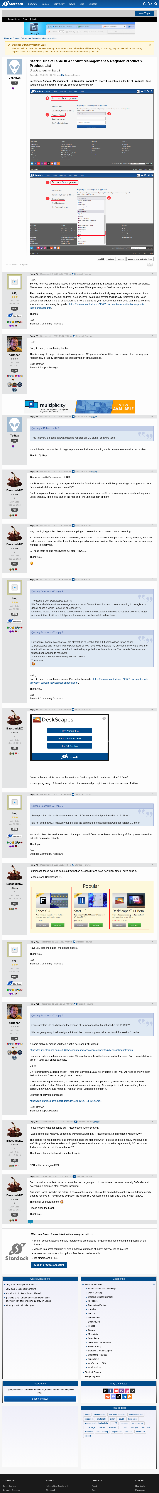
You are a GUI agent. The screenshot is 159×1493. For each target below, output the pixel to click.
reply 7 (59, 806)
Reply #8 (34, 794)
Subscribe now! (40, 1398)
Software (32, 4)
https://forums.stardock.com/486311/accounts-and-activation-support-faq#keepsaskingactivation (81, 1050)
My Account (140, 1490)
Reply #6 (34, 579)
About (94, 1486)
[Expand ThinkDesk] (86, 1301)
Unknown (14, 77)
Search (26, 19)
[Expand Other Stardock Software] (86, 1343)
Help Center (140, 1486)
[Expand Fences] (86, 1326)
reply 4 (59, 591)
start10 (114, 1423)
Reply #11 (34, 1004)
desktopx (124, 1423)
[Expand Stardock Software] (83, 1284)
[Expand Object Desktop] (86, 1293)
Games (45, 4)
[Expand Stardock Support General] (86, 1297)
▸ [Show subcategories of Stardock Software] (30, 38)
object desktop (102, 1432)
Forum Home (14, 19)
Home (6, 38)
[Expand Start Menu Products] (86, 1355)
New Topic (145, 13)
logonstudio (117, 1432)
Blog (82, 4)
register (111, 259)
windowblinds (99, 1415)
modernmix (140, 1432)
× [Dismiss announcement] (150, 44)
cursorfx (124, 1427)
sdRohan (14, 355)
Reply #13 (34, 1176)
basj (14, 292)
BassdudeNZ (14, 490)
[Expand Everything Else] (83, 1377)
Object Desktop (9, 1486)
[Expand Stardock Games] (83, 1372)
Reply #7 (34, 709)
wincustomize (137, 1423)
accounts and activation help (140, 259)
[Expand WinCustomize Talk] (86, 1363)
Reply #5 (34, 525)
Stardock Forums (70, 75)
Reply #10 (34, 942)
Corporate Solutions (11, 1490)
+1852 (14, 309)
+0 (15, 83)
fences (87, 1415)
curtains (128, 1432)
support (88, 1436)
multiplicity (101, 1419)
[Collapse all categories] (154, 1283)
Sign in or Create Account (49, 1265)
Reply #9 (34, 865)
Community (58, 4)
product (121, 259)
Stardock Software (21, 38)
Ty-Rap (14, 435)
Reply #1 (34, 274)
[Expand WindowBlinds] (86, 1367)
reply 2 (55, 428)
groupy (112, 1419)
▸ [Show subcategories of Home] (11, 38)
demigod (134, 1427)
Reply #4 (34, 471)
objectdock (89, 1419)
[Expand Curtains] (86, 1309)
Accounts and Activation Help (44, 38)
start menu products (117, 1415)
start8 (121, 1419)
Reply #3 (34, 416)
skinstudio (113, 1427)
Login (34, 19)
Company (97, 1481)
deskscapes (132, 1419)
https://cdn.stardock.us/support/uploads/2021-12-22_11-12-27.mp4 (65, 1101)
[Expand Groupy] (86, 1330)
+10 (14, 510)
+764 (14, 370)
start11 (101, 259)
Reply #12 (34, 1122)
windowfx (146, 1427)
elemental (89, 1432)
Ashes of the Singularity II (57, 1486)
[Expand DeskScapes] (86, 1318)
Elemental (50, 1490)
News (72, 4)
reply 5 (59, 632)
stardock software (136, 1415)
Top (152, 274)
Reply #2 (34, 336)
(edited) (94, 416)
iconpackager (90, 1427)
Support (92, 4)
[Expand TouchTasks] (86, 1359)
